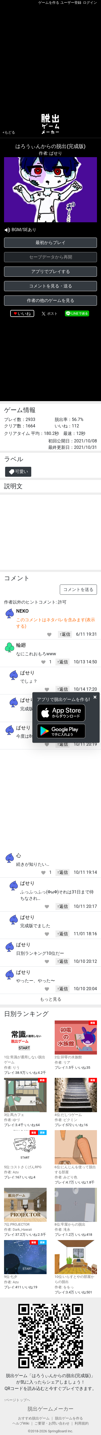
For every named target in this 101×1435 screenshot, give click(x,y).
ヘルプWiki (20, 1423)
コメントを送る (78, 589)
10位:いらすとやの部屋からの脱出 (76, 1262)
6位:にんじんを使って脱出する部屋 (76, 1152)
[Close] (95, 697)
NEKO (22, 611)
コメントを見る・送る (50, 286)
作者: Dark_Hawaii (18, 1229)
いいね (24, 313)
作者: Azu (11, 1172)
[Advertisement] (50, 58)
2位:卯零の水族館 (76, 1039)
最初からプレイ (51, 242)
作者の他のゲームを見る (50, 300)
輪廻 (21, 645)
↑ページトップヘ (17, 1400)
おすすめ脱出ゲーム (34, 1418)
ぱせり (27, 672)
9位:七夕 (25, 1259)
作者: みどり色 (66, 1177)
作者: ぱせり (50, 153)
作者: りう (12, 1068)
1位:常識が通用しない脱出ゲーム (25, 1042)
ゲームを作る (48, 3)
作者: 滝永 (62, 1229)
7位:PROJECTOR (25, 1207)
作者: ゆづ (12, 1120)
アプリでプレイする (50, 271)
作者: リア (62, 1062)
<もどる (9, 132)
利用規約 (82, 1423)
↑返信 (65, 634)
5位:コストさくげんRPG (25, 1149)
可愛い (18, 471)
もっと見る (50, 999)
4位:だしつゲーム (76, 1097)
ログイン (90, 3)
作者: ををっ (64, 1287)
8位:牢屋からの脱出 (76, 1207)
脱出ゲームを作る (69, 1418)
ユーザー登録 (70, 3)
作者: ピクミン (66, 1120)
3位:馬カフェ (25, 1097)
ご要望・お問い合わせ (51, 1423)
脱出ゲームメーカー (50, 1409)
